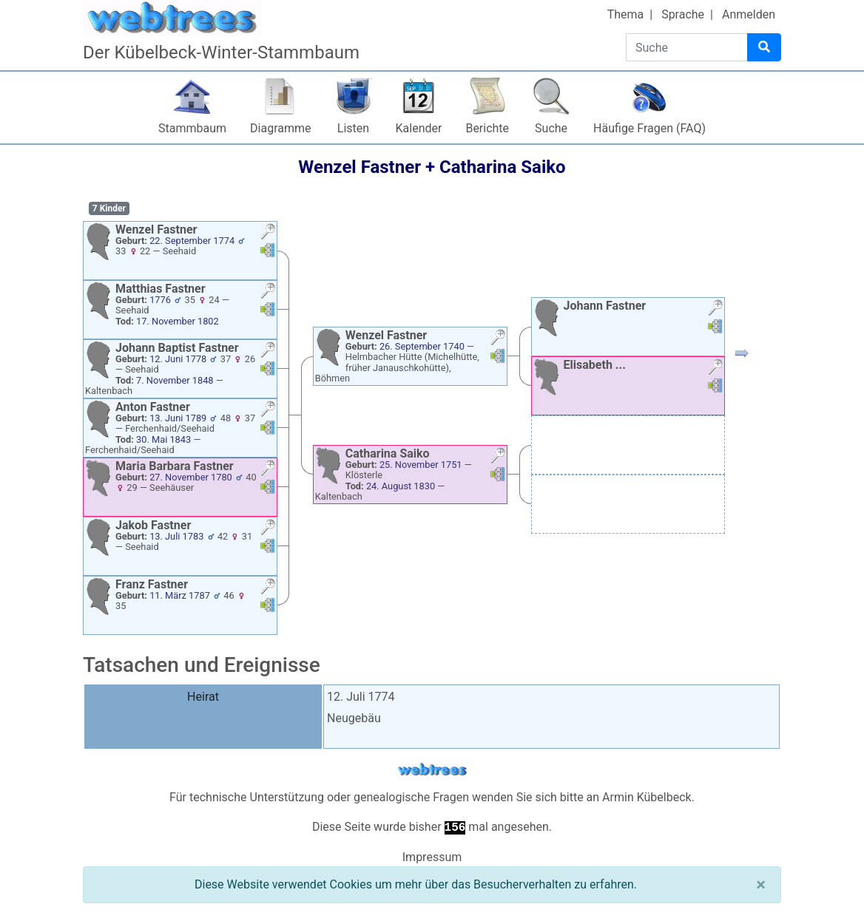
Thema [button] (625, 14)
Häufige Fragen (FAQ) (649, 128)
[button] (267, 233)
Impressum (432, 857)
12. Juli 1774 (361, 697)
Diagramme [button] (280, 128)
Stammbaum (192, 128)
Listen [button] (353, 128)
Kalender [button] (419, 128)
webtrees (432, 770)
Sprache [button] (682, 14)
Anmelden (748, 14)
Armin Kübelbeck (647, 797)
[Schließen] (760, 885)
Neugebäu (354, 718)
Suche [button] (551, 128)
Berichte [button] (487, 128)
